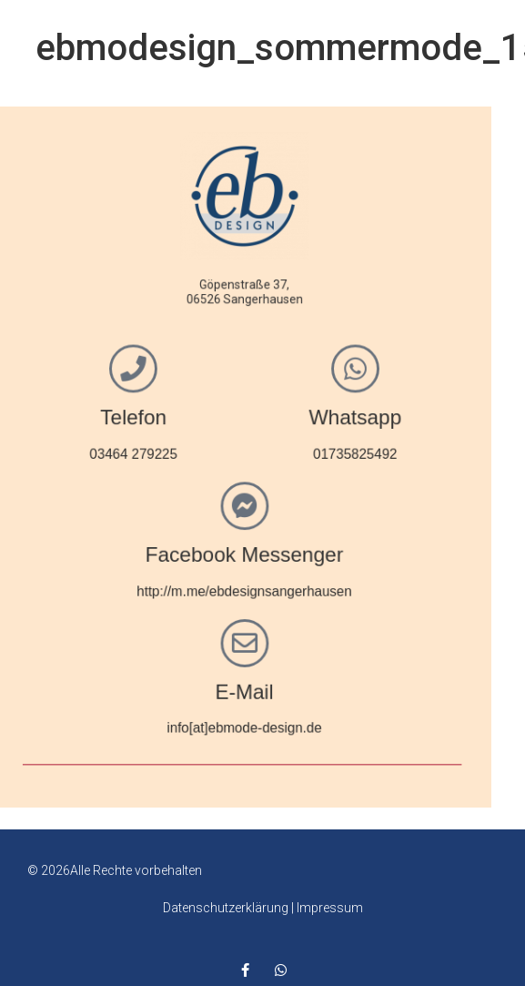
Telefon (73, 418)
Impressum (330, 907)
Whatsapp (288, 418)
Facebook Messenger (181, 551)
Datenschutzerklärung (225, 907)
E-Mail (180, 684)
